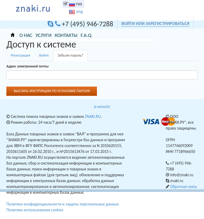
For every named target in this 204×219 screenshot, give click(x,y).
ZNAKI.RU (93, 116)
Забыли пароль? (73, 57)
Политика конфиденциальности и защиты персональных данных (62, 204)
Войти (44, 55)
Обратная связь (183, 186)
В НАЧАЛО (102, 107)
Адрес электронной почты (27, 66)
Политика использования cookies (34, 209)
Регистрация (20, 55)
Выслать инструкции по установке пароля (52, 91)
